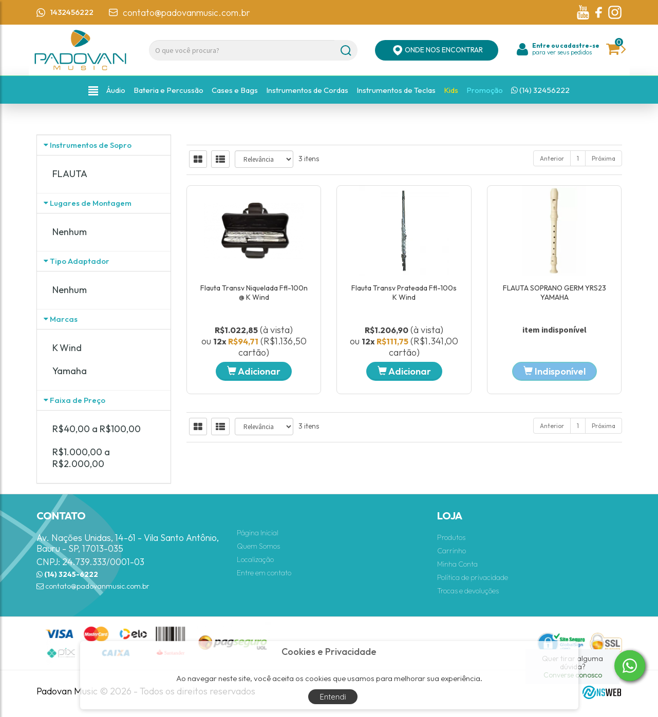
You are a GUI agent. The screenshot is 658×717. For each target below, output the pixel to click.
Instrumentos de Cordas (307, 90)
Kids (451, 90)
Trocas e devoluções (468, 590)
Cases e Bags (235, 90)
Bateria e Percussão (168, 90)
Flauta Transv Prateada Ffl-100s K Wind (404, 292)
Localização (255, 559)
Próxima (603, 158)
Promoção (484, 90)
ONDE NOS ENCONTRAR (436, 50)
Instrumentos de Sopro (90, 145)
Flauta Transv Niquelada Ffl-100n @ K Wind (254, 292)
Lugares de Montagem (90, 203)
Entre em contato (264, 572)
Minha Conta (457, 564)
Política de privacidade (472, 577)
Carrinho (451, 550)
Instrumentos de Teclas (396, 90)
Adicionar (253, 371)
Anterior (552, 158)
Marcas (64, 319)
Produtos (451, 537)
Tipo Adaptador (79, 261)
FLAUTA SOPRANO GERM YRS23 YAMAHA (554, 292)
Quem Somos (258, 546)
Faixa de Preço (77, 400)
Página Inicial (257, 532)
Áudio (115, 90)
